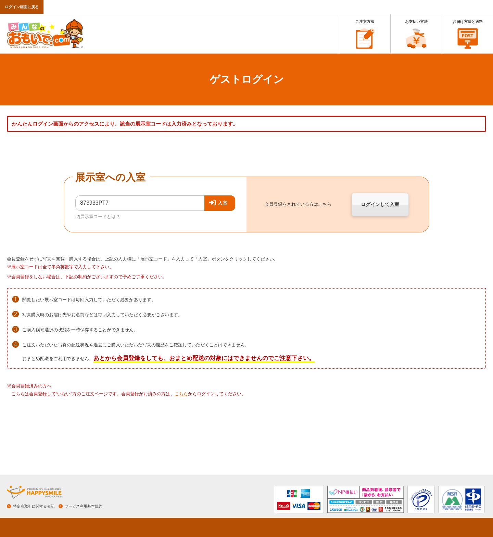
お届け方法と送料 (468, 22)
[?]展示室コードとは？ (97, 216)
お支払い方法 (416, 22)
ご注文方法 (364, 22)
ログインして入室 (380, 204)
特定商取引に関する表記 (33, 506)
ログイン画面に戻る (22, 7)
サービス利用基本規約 (83, 506)
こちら (181, 393)
